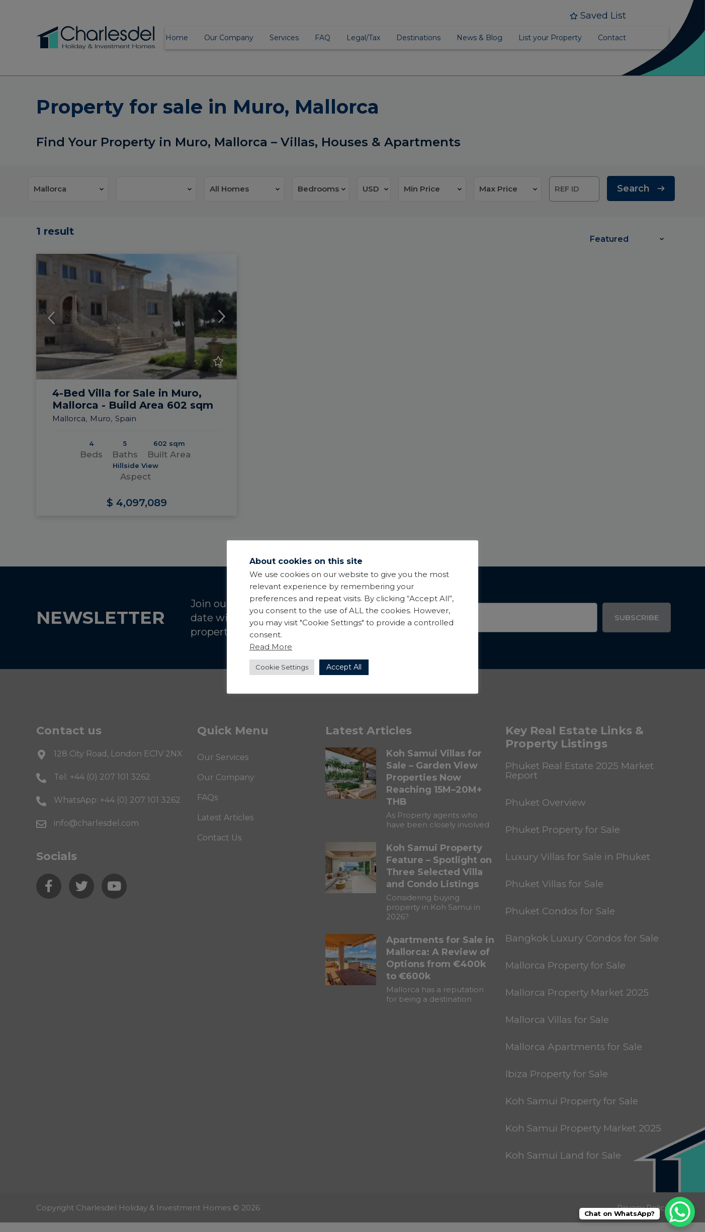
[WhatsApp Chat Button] (680, 1212)
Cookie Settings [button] (281, 667)
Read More (270, 646)
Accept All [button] (344, 667)
